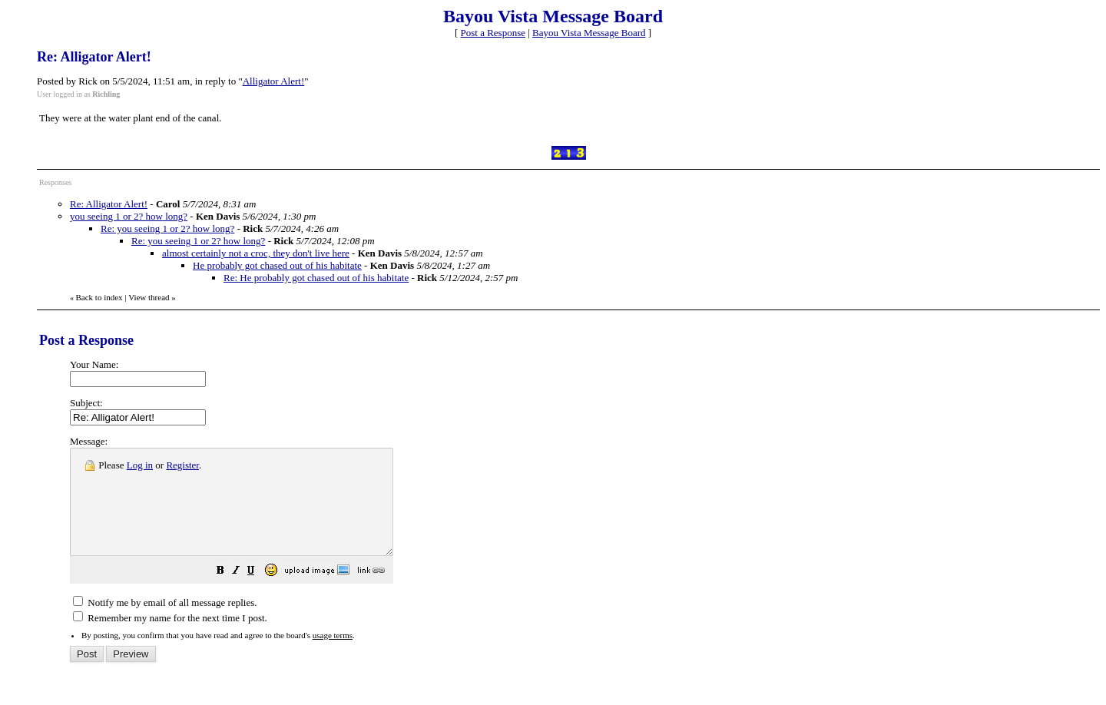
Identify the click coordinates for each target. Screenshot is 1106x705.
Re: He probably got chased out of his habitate (316, 277)
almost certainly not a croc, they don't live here (255, 253)
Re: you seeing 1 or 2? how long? (167, 228)
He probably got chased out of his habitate (277, 265)
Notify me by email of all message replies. (165, 623)
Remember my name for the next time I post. (170, 638)
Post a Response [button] (493, 32)
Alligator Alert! (274, 81)
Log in (140, 465)
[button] (259, 593)
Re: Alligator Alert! (108, 204)
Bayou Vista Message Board (588, 32)
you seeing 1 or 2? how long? (128, 216)
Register (182, 465)
